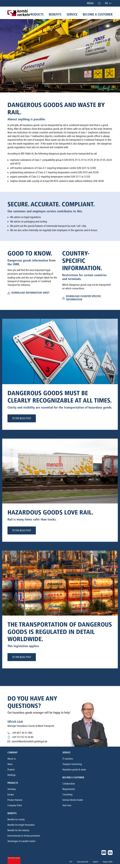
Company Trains (14, 805)
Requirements (68, 789)
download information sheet (28, 292)
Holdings (11, 775)
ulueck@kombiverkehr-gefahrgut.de (29, 741)
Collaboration (68, 783)
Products (36, 14)
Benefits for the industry (18, 830)
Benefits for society (16, 819)
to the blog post (21, 418)
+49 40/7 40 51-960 (22, 732)
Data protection (82, 862)
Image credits (108, 862)
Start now (66, 805)
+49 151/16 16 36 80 (22, 737)
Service (72, 14)
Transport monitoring (72, 764)
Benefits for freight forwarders (21, 825)
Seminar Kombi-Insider (72, 800)
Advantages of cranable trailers (21, 841)
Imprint (95, 862)
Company (12, 752)
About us (11, 758)
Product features (14, 800)
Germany (11, 789)
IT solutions (67, 758)
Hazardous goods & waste (74, 769)
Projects (11, 769)
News (9, 764)
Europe (10, 794)
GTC (70, 862)
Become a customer (98, 14)
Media (90, 3)
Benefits (55, 14)
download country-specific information (81, 298)
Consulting (67, 794)
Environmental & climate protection (23, 835)
